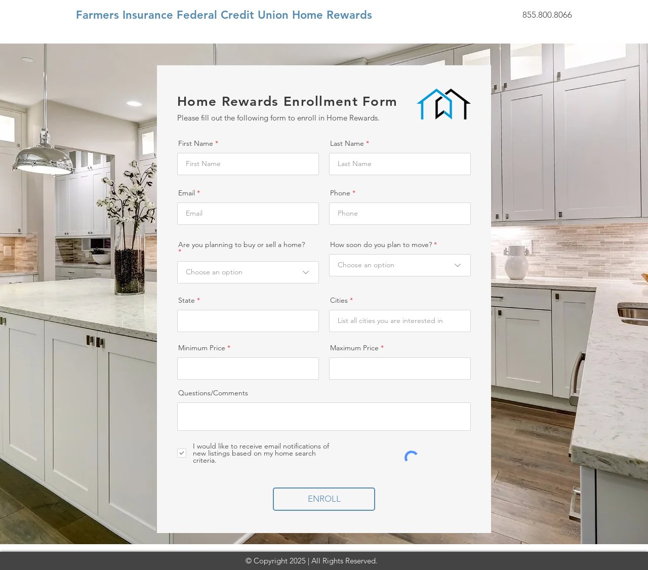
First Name (195, 143)
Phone (340, 192)
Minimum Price (201, 347)
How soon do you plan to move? (381, 244)
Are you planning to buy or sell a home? (241, 245)
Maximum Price (354, 347)
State (186, 300)
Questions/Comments (213, 392)
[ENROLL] (324, 499)
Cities (339, 300)
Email (186, 192)
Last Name (347, 143)
